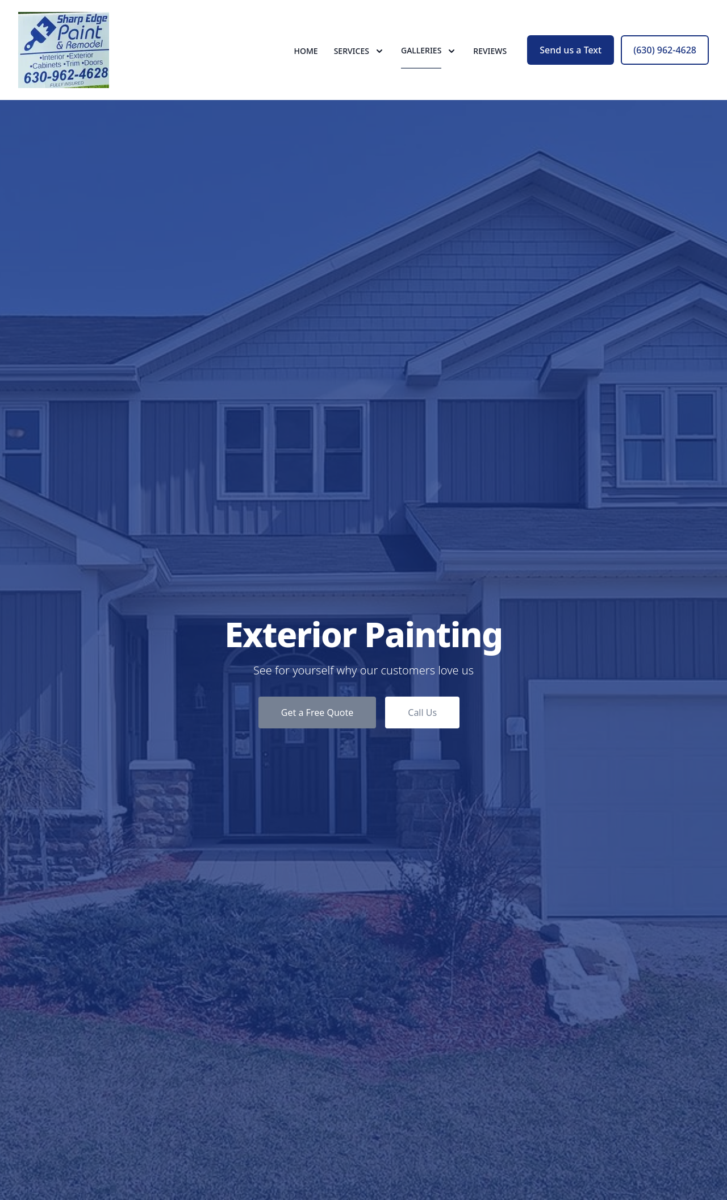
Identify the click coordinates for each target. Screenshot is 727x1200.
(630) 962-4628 (664, 50)
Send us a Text (570, 50)
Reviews (490, 50)
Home (306, 50)
